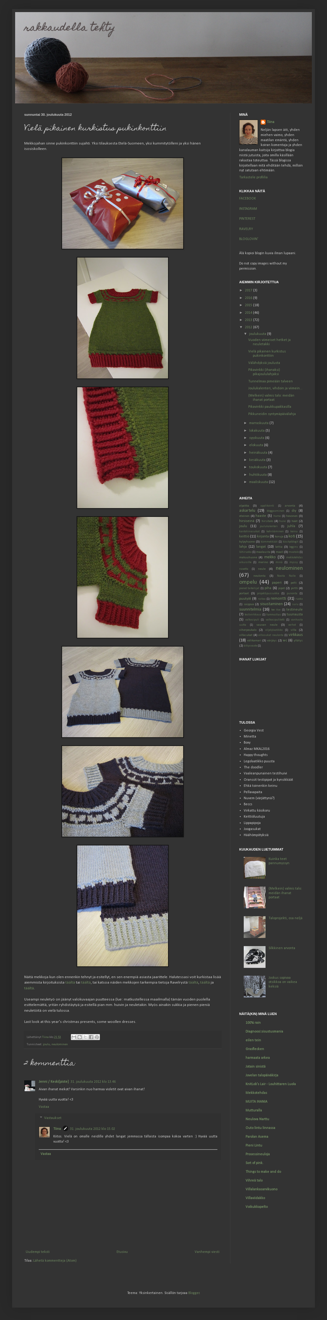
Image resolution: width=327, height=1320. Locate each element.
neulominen (59, 1044)
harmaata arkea (258, 1058)
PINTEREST (247, 219)
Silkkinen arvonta (282, 948)
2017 (249, 290)
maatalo (294, 552)
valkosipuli (252, 619)
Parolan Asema (257, 1137)
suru (295, 604)
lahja (243, 547)
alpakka (244, 506)
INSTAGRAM (248, 209)
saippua (249, 604)
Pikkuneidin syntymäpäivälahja (272, 414)
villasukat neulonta (270, 635)
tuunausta (295, 614)
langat (261, 547)
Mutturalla (254, 1110)
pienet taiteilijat (249, 588)
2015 (249, 305)
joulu (46, 1044)
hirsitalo (267, 521)
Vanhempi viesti (207, 1252)
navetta (243, 569)
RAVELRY (246, 229)
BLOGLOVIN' (248, 239)
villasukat (246, 635)
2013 (249, 320)
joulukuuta (258, 334)
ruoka (299, 599)
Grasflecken (255, 1049)
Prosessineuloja (258, 1154)
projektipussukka (268, 593)
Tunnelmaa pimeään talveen (270, 381)
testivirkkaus (253, 614)
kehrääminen (275, 531)
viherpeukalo (247, 630)
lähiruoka (245, 552)
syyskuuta (257, 438)
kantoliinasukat (249, 531)
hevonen (292, 516)
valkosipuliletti (275, 619)
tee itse (275, 609)
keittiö (244, 536)
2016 (249, 298)
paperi (277, 583)
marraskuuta (259, 423)
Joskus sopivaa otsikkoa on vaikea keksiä (283, 982)
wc (285, 640)
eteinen (244, 516)
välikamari (254, 640)
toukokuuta (258, 467)
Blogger (194, 1293)
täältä (70, 982)
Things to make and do (263, 1172)
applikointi (267, 505)
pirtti (294, 588)
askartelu (247, 510)
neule (262, 569)
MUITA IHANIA (256, 1102)
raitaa (262, 599)
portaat (244, 593)
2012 (249, 327)
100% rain (253, 1023)
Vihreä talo (254, 1180)
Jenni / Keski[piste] (54, 1082)
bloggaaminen (275, 511)
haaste (261, 516)
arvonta (290, 506)
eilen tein (253, 1040)
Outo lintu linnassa (260, 1128)
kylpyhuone (247, 541)
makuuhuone (248, 557)
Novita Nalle (286, 576)
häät (295, 521)
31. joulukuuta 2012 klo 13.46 (93, 1082)
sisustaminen (271, 604)
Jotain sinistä (256, 1067)
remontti (278, 598)
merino (263, 562)
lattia (278, 547)
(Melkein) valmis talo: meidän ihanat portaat (285, 893)
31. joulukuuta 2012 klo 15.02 (92, 1129)
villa (293, 630)
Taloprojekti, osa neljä (285, 918)
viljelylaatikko (273, 630)
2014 (249, 313)
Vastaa (44, 1107)
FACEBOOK (247, 198)
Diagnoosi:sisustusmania (264, 1031)
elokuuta (256, 445)
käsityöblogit (290, 541)
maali (279, 552)
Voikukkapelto (257, 1207)
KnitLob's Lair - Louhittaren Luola (271, 1084)
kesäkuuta (257, 460)
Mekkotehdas (256, 1093)
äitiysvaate (250, 645)
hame (277, 516)
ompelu (248, 582)
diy (294, 511)
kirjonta (263, 536)
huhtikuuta (258, 475)
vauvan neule (266, 625)
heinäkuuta (258, 453)
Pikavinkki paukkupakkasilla (269, 407)
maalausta (263, 552)
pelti (294, 583)
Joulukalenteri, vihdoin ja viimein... (275, 388)
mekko (270, 557)
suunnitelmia (250, 609)
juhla (291, 526)
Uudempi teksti (38, 1252)
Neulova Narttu (257, 1119)
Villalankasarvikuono (261, 1189)
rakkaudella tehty (69, 28)
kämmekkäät (269, 541)
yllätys (298, 640)
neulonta (259, 576)
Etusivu (122, 1252)
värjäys (272, 640)
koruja (279, 536)
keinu (294, 531)
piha (268, 588)
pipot (281, 588)
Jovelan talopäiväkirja (262, 1075)
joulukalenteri (269, 526)
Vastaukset (52, 1118)
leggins (293, 547)
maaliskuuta (259, 482)
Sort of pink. (254, 1163)
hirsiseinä (246, 521)
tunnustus (273, 614)
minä (279, 562)
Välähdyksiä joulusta (264, 363)
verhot (292, 625)
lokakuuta (257, 431)
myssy (293, 562)
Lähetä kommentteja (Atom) (55, 1261)
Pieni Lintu (254, 1145)
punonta (292, 593)
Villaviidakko (255, 1198)
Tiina (57, 1129)
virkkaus (296, 635)
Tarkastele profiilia (253, 177)
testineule (294, 609)
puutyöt (245, 599)
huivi (282, 521)
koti (292, 536)
